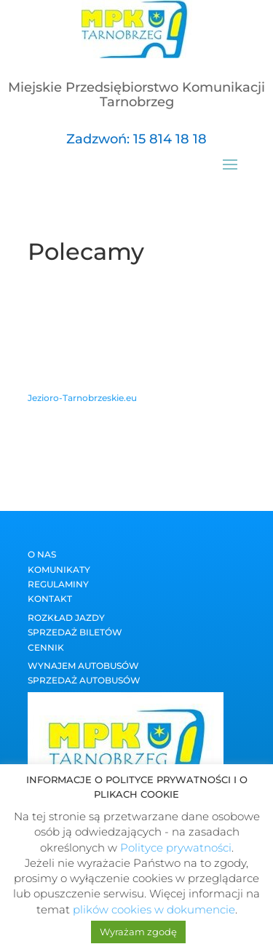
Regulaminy (58, 584)
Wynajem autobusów (83, 665)
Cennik (46, 647)
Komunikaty (59, 569)
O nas (42, 554)
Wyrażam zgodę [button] (138, 931)
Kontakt (50, 598)
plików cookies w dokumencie (154, 909)
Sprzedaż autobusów (84, 680)
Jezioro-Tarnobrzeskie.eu (82, 397)
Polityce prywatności (176, 847)
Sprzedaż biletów (75, 632)
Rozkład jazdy (66, 617)
